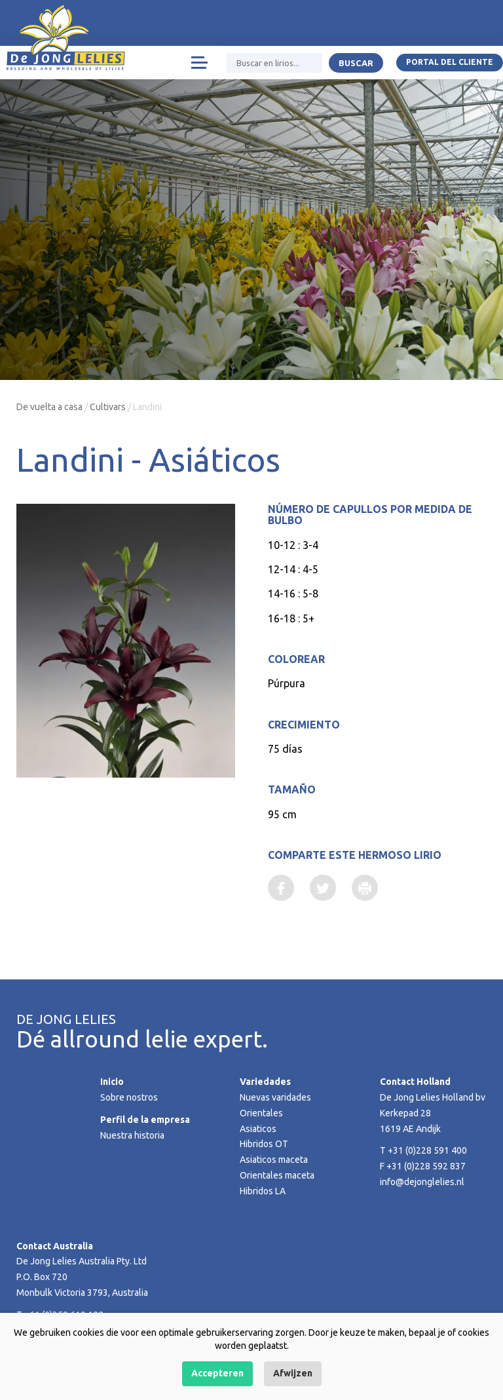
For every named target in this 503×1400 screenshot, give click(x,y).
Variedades (265, 1081)
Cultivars (108, 407)
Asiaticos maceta (274, 1159)
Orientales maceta (277, 1175)
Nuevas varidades (275, 1097)
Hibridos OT (264, 1144)
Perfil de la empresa (145, 1119)
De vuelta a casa (49, 407)
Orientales (261, 1113)
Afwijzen (292, 1373)
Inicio (112, 1081)
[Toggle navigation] (199, 62)
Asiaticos (258, 1129)
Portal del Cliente (449, 62)
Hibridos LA (263, 1191)
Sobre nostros (129, 1097)
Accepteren (217, 1373)
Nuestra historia (132, 1135)
